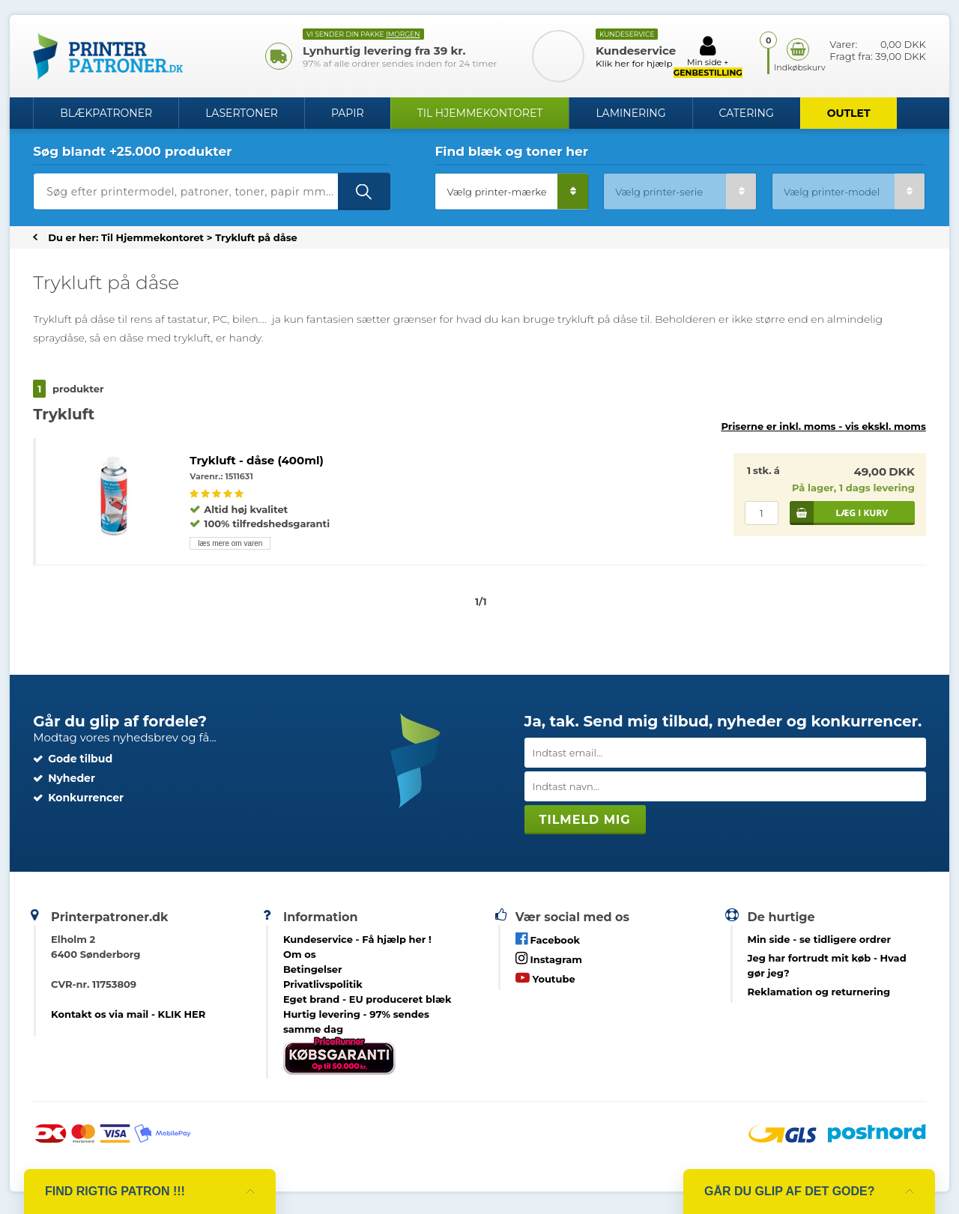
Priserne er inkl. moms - (823, 426)
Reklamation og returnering (819, 992)
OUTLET (849, 113)
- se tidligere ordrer (820, 939)
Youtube (545, 978)
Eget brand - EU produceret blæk (367, 999)
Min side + (708, 56)
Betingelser (312, 969)
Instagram (548, 958)
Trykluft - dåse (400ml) (256, 460)
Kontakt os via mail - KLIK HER (128, 1014)
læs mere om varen (230, 543)
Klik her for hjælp (634, 63)
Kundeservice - (357, 939)
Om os (299, 954)
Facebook (547, 939)
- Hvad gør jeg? (827, 965)
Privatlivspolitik (323, 984)
